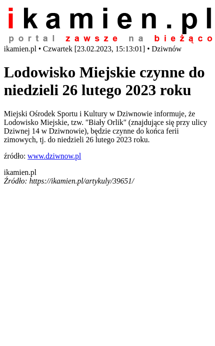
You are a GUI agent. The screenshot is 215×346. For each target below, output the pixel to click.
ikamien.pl (20, 172)
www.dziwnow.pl (54, 156)
